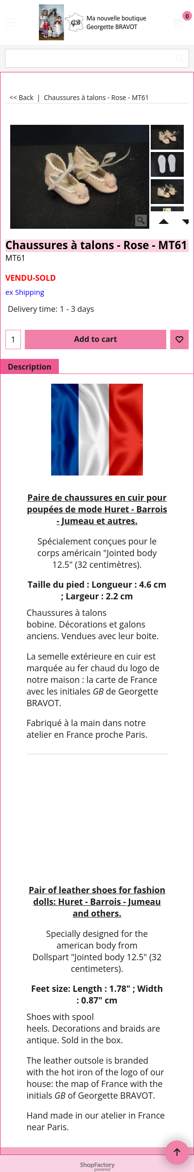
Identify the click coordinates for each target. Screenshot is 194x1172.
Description (30, 366)
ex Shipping (24, 292)
